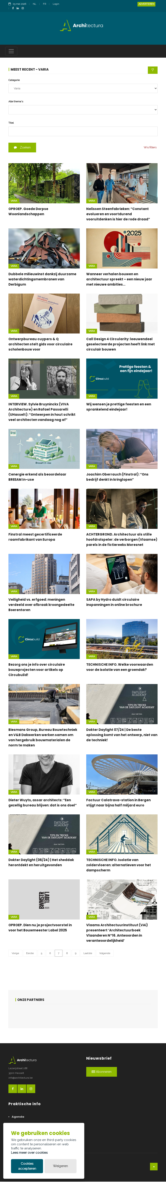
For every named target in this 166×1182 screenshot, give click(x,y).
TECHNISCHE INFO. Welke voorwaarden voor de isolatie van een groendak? (119, 668)
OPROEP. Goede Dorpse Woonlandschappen (28, 212)
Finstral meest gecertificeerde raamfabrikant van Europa (35, 537)
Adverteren (146, 4)
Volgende (104, 953)
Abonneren (102, 1072)
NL (34, 4)
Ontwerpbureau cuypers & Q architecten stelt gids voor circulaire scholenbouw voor (40, 344)
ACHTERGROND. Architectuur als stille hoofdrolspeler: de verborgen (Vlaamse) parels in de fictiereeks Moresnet (121, 540)
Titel (11, 123)
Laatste (87, 953)
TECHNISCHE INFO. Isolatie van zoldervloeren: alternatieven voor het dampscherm (118, 865)
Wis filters (150, 148)
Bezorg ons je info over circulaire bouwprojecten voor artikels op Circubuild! (36, 670)
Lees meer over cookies (29, 1153)
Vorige (15, 953)
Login (56, 4)
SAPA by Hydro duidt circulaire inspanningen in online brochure (114, 602)
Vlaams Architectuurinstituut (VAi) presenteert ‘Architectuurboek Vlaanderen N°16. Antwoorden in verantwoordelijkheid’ (117, 933)
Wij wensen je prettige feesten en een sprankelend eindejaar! (118, 407)
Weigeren (60, 1166)
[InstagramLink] (24, 8)
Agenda (18, 1117)
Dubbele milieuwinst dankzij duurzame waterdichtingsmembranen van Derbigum (42, 279)
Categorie (14, 80)
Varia (14, 201)
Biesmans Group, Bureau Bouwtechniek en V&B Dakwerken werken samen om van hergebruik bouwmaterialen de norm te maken (42, 738)
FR (44, 4)
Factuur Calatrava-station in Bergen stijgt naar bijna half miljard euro (118, 803)
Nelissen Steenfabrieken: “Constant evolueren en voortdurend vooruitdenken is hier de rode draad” (118, 214)
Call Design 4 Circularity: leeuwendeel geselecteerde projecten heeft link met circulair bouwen (120, 344)
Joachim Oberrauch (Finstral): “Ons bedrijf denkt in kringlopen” (117, 477)
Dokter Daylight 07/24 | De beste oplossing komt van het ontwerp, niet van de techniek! (121, 735)
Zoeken (22, 148)
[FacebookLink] (14, 8)
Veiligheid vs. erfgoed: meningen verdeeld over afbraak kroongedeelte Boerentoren (41, 605)
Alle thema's (15, 101)
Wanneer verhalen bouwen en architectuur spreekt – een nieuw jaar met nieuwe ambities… (119, 279)
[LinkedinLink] (19, 8)
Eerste (30, 953)
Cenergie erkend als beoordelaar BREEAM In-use (37, 477)
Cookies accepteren (27, 1166)
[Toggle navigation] (11, 51)
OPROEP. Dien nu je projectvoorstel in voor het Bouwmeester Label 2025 (40, 928)
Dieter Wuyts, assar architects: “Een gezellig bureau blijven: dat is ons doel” (42, 803)
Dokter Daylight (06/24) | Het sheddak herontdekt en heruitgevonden (41, 863)
